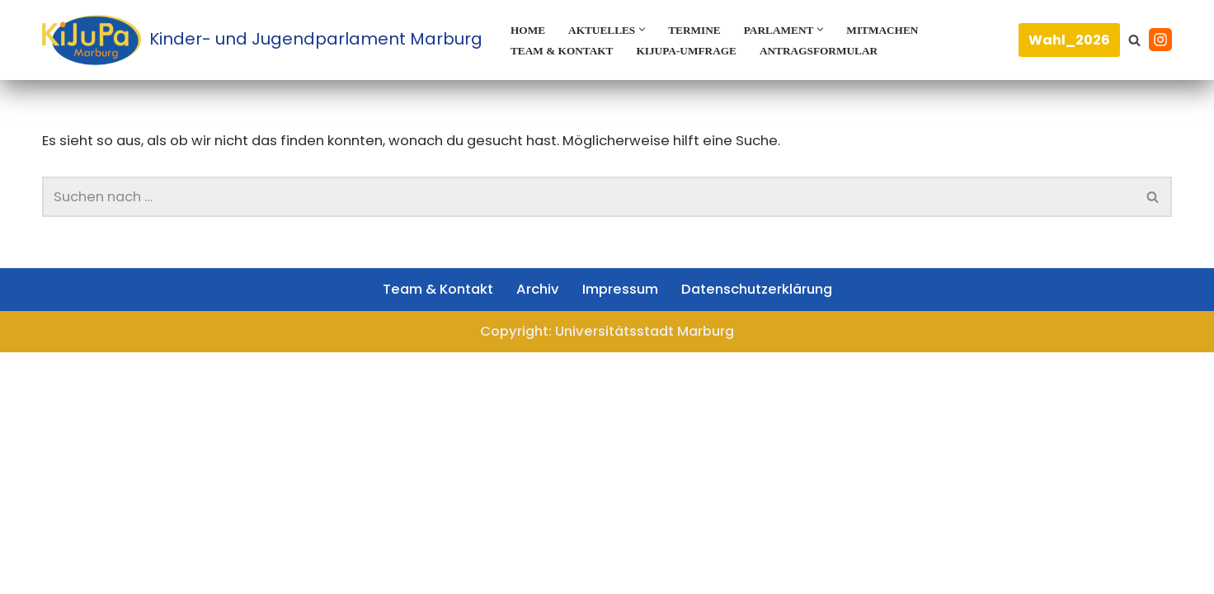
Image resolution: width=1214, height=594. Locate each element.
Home (529, 29)
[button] (651, 29)
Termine (705, 29)
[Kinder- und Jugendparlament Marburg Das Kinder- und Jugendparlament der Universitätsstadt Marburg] (262, 40)
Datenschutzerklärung (767, 527)
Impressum (620, 527)
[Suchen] (1134, 40)
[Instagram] (1160, 39)
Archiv (533, 527)
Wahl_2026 (1069, 40)
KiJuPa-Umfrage (699, 50)
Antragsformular (841, 50)
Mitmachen (904, 29)
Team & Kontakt (566, 50)
